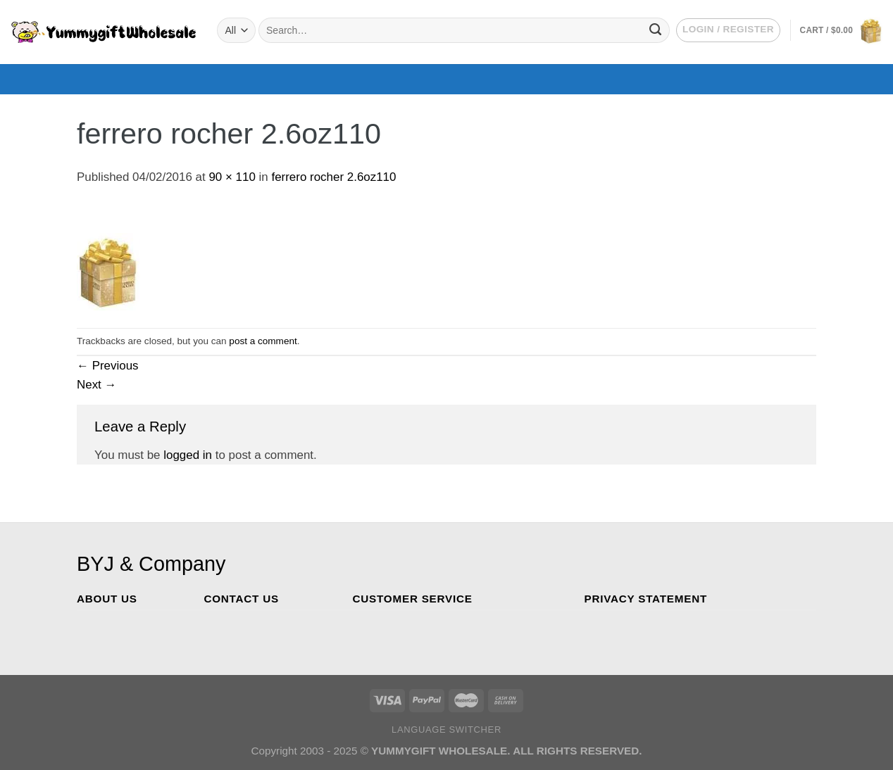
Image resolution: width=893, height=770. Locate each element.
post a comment (262, 341)
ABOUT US (107, 599)
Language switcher (446, 729)
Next (96, 384)
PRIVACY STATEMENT (646, 599)
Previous (108, 365)
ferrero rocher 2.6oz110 (333, 177)
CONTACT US (241, 599)
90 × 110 (231, 177)
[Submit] (655, 30)
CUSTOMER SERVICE (413, 599)
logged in (187, 455)
